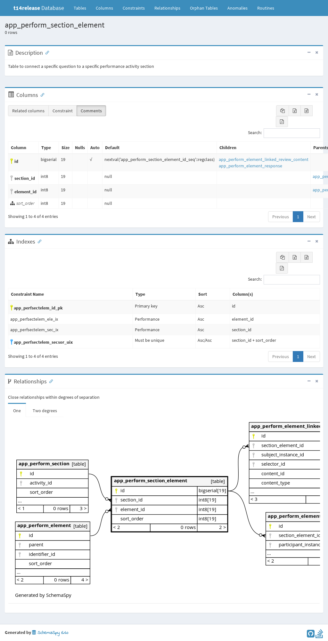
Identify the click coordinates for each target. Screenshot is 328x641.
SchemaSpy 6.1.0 (50, 632)
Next (311, 217)
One (17, 410)
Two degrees (45, 410)
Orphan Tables (204, 8)
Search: (284, 133)
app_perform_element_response (250, 166)
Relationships (167, 8)
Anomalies (237, 8)
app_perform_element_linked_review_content (263, 159)
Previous (280, 217)
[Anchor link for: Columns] (41, 94)
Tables (82, 7)
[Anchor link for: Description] (46, 52)
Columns (104, 8)
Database (38, 8)
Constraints (134, 8)
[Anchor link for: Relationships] (50, 381)
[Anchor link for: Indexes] (38, 241)
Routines (265, 8)
